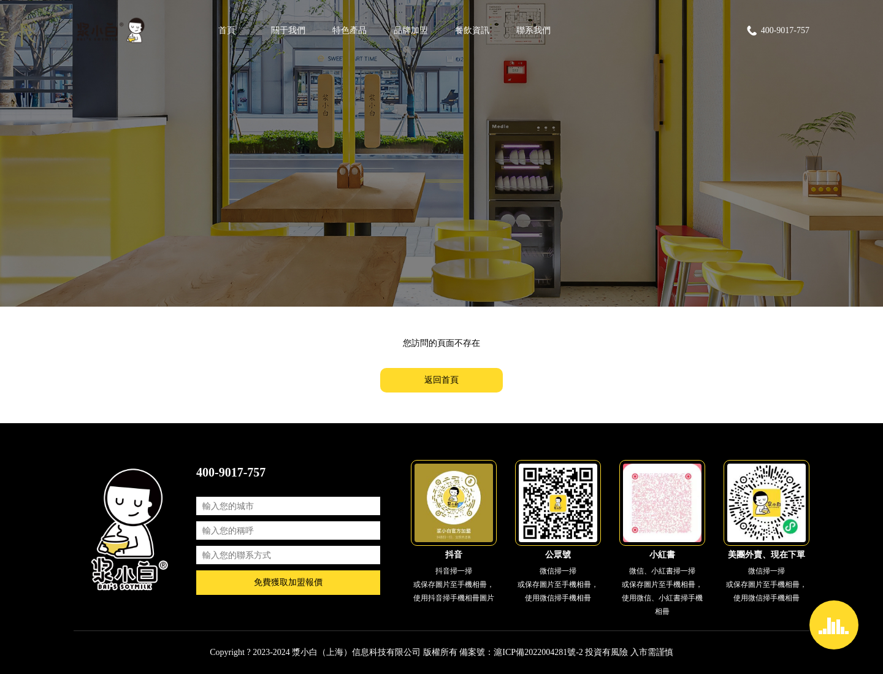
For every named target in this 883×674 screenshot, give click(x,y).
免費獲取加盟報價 (288, 582)
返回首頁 (441, 380)
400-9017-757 (777, 31)
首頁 (226, 30)
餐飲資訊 (472, 30)
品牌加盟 (411, 30)
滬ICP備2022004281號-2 (538, 652)
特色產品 (349, 30)
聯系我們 (533, 30)
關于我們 (288, 30)
